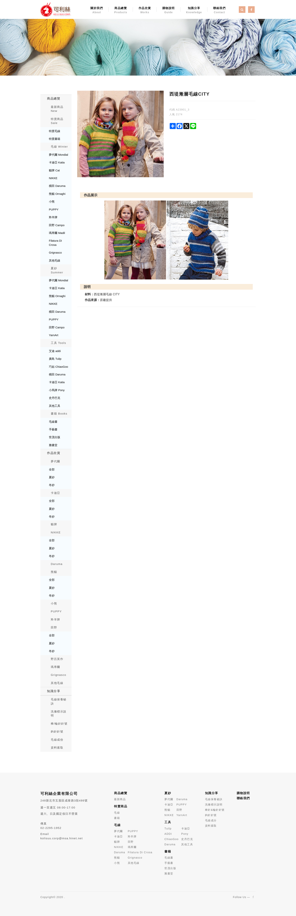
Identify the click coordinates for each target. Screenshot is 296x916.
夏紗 (52, 477)
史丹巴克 (54, 397)
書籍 (117, 817)
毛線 (117, 812)
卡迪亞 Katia (57, 162)
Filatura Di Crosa (55, 242)
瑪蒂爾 (55, 666)
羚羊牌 (53, 217)
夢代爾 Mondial (58, 154)
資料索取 (57, 747)
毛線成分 (211, 820)
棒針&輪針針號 (215, 809)
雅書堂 (53, 445)
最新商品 (120, 799)
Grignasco (55, 252)
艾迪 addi (55, 351)
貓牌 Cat (54, 170)
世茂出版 (54, 437)
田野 (54, 627)
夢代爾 (55, 461)
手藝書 (53, 429)
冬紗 (52, 485)
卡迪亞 (55, 492)
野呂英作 (57, 659)
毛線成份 (57, 739)
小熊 (52, 201)
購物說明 (168, 10)
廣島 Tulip (55, 358)
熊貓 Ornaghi (57, 193)
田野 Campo (57, 225)
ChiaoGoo (171, 839)
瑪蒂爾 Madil (57, 232)
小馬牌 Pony (57, 390)
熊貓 (54, 571)
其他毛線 (54, 260)
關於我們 (96, 10)
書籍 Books (59, 413)
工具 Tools (58, 342)
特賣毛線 (54, 131)
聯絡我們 (219, 10)
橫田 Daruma (57, 185)
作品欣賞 (145, 10)
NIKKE (53, 178)
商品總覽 (120, 10)
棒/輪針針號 (59, 723)
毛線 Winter (59, 146)
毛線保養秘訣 (58, 701)
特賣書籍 (54, 138)
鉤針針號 (57, 731)
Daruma (56, 564)
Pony (184, 833)
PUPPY (54, 209)
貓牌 (54, 524)
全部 (52, 469)
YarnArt (53, 335)
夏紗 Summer (57, 270)
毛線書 (53, 421)
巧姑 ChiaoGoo (58, 366)
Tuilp (167, 828)
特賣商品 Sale (57, 121)
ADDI (168, 833)
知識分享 (194, 10)
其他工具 (54, 405)
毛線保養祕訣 (214, 799)
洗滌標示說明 (58, 713)
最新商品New (57, 108)
